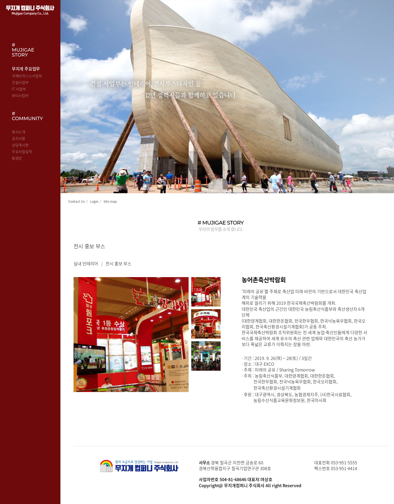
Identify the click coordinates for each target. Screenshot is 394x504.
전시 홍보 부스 (118, 263)
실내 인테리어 (86, 263)
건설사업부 (20, 82)
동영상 (17, 158)
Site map (110, 201)
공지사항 (18, 138)
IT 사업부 (19, 88)
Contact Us (76, 201)
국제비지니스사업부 (27, 75)
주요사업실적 (22, 151)
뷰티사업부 (20, 95)
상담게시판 (20, 144)
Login (94, 201)
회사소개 (18, 131)
